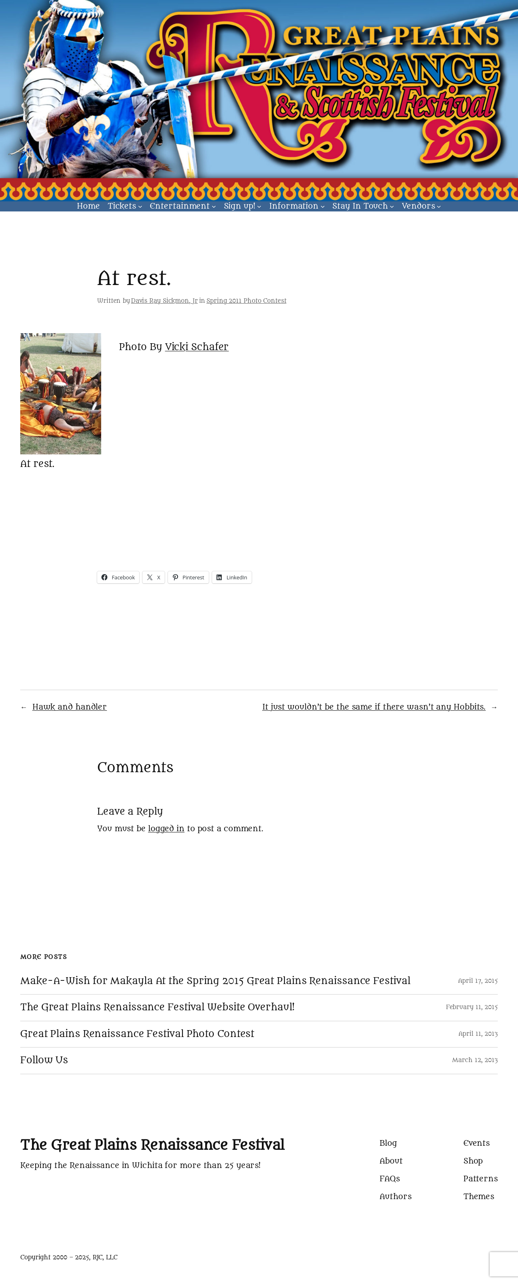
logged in (166, 828)
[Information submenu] (323, 206)
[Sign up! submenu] (259, 206)
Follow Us (44, 1060)
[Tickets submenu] (140, 206)
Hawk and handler (69, 707)
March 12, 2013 (475, 1060)
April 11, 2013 (478, 1034)
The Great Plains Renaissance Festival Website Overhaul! (157, 1007)
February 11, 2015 (472, 1007)
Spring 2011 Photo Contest (246, 301)
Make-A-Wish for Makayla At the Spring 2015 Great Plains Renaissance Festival (215, 981)
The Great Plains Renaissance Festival (152, 1145)
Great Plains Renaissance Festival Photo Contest (137, 1034)
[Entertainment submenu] (214, 206)
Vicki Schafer (197, 347)
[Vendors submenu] (439, 206)
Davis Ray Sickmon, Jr (164, 301)
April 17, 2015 (478, 981)
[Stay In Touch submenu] (392, 206)
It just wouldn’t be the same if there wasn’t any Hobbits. (374, 707)
